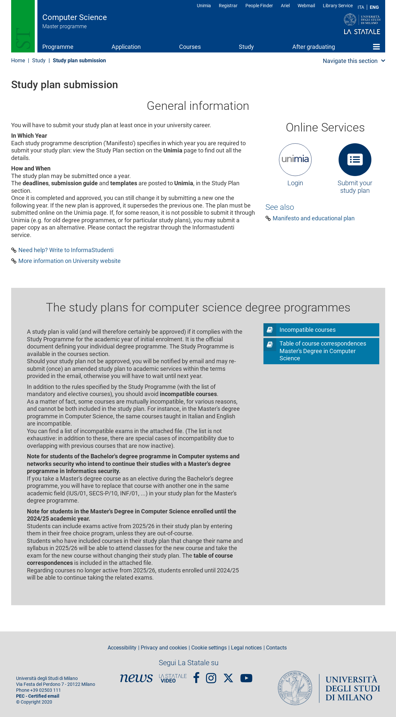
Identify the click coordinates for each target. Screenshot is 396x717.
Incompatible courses (308, 329)
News (136, 678)
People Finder (259, 5)
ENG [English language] (374, 7)
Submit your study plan (355, 187)
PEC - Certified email (37, 696)
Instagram (211, 675)
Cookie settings (209, 648)
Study (246, 46)
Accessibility (122, 648)
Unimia (204, 5)
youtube (246, 675)
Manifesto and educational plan (314, 218)
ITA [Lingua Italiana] (361, 7)
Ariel (285, 5)
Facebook (196, 675)
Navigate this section (350, 60)
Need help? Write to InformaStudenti (66, 250)
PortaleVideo (173, 678)
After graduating (313, 46)
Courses (190, 46)
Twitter (228, 675)
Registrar (228, 5)
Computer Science (74, 17)
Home (376, 46)
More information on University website (69, 261)
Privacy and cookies (164, 648)
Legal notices (246, 648)
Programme (57, 46)
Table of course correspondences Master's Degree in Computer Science (323, 351)
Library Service (338, 5)
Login (295, 183)
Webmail (306, 5)
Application (126, 46)
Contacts (276, 648)
